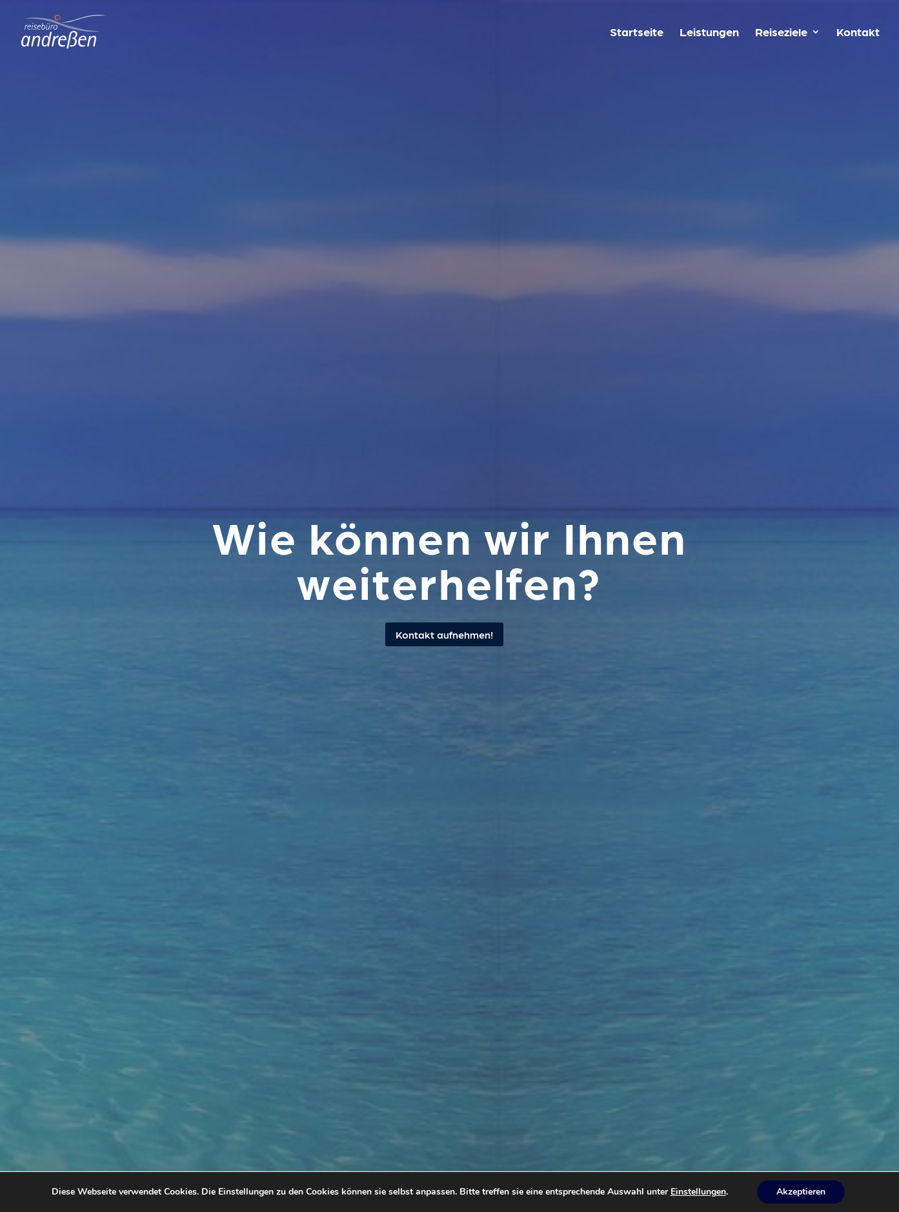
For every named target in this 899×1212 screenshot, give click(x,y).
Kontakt (858, 32)
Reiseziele (781, 32)
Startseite (636, 32)
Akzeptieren (800, 1192)
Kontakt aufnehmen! (444, 634)
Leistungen (709, 32)
